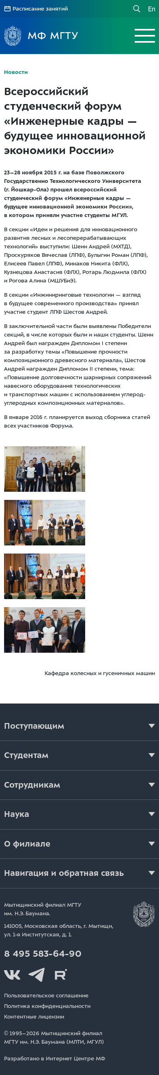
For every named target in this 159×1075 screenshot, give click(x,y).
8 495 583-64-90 (43, 954)
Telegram (36, 975)
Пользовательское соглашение (46, 995)
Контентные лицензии (34, 1017)
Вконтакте (12, 975)
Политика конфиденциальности (47, 1006)
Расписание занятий (40, 9)
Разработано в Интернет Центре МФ (54, 1058)
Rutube (61, 975)
